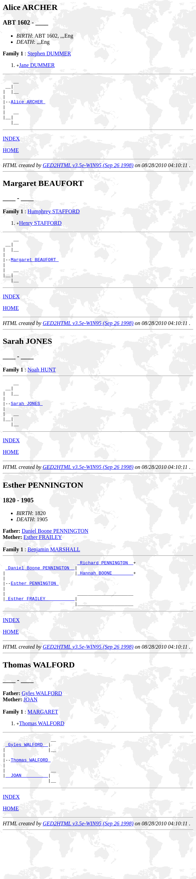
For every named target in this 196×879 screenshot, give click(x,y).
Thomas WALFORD (42, 760)
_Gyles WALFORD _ (26, 783)
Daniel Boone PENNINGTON (55, 559)
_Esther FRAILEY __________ (40, 634)
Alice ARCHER (28, 107)
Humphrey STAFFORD (53, 221)
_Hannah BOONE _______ (105, 603)
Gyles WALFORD (42, 730)
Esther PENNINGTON (34, 616)
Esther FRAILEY (43, 565)
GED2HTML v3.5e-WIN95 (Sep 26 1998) (88, 174)
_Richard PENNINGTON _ (105, 591)
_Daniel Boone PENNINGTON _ (40, 597)
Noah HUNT (41, 388)
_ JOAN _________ (26, 820)
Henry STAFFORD (40, 232)
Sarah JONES (27, 427)
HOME (11, 159)
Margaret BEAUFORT (34, 274)
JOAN (31, 736)
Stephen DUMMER (49, 53)
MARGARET (42, 749)
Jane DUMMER (37, 65)
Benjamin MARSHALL (53, 577)
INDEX (11, 148)
